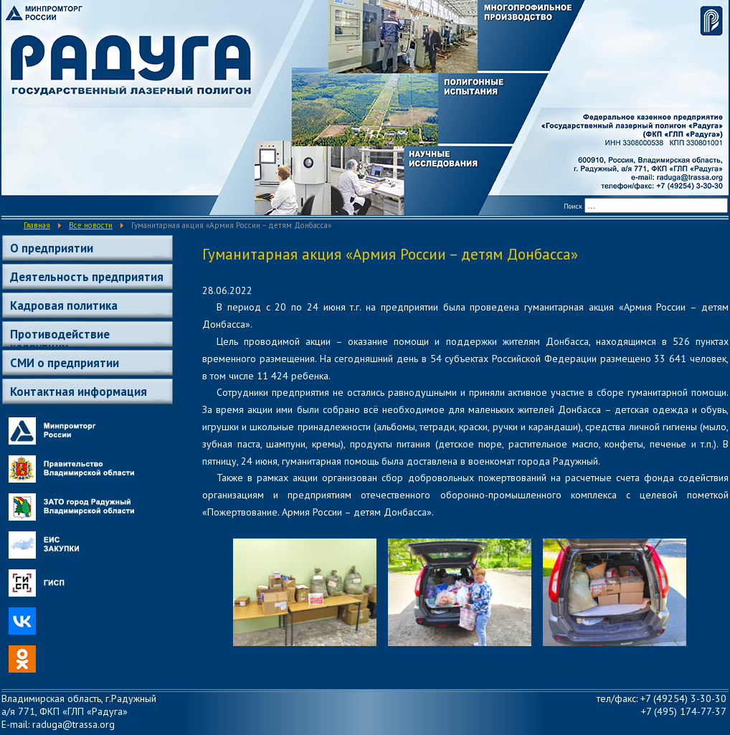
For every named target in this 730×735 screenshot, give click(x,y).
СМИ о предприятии (64, 363)
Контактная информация (78, 391)
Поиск (573, 206)
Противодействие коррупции (60, 336)
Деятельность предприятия (86, 277)
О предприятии (51, 248)
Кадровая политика (64, 305)
